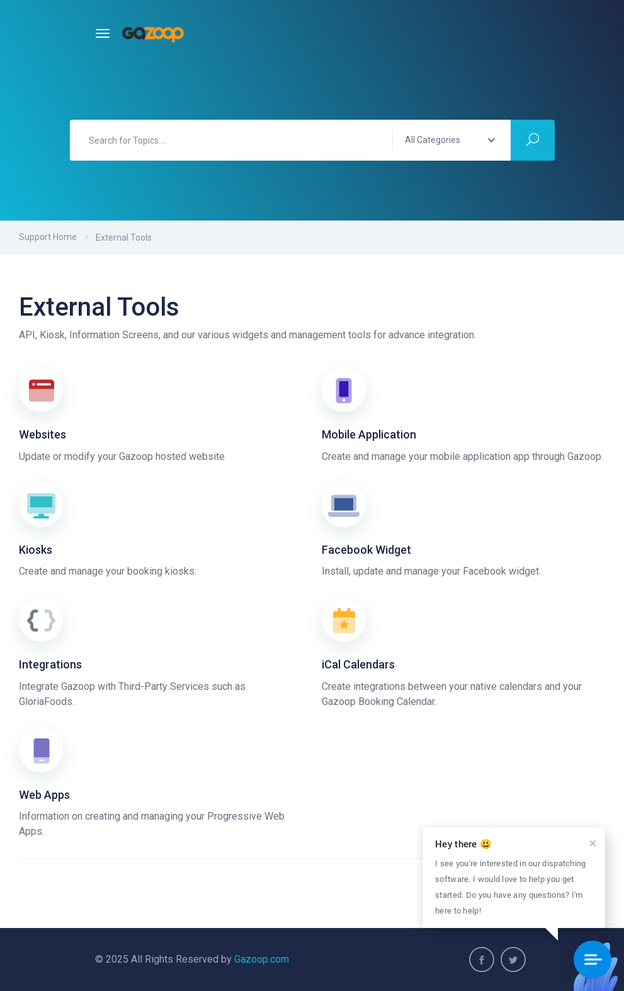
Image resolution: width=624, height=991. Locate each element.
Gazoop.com (261, 959)
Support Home (48, 237)
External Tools (124, 237)
